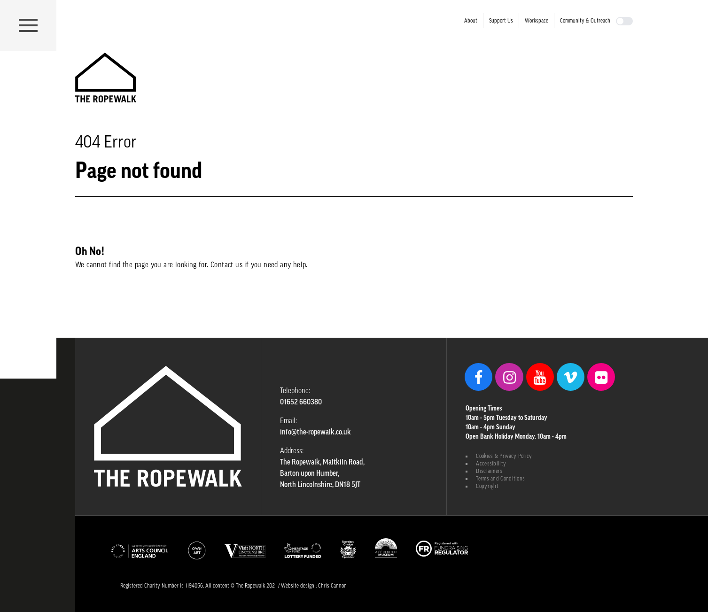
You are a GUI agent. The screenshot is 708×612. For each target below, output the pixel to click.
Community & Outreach (585, 20)
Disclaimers (489, 471)
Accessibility (491, 463)
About (470, 20)
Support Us (501, 20)
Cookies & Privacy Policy (504, 456)
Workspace (536, 20)
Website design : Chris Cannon (314, 585)
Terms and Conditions (500, 478)
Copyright (487, 486)
